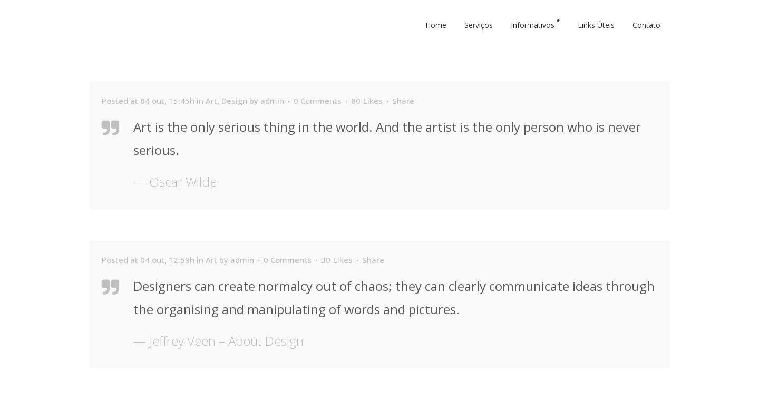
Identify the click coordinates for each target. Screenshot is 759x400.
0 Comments (318, 100)
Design (234, 100)
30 (337, 260)
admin (272, 100)
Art (211, 100)
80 (367, 100)
